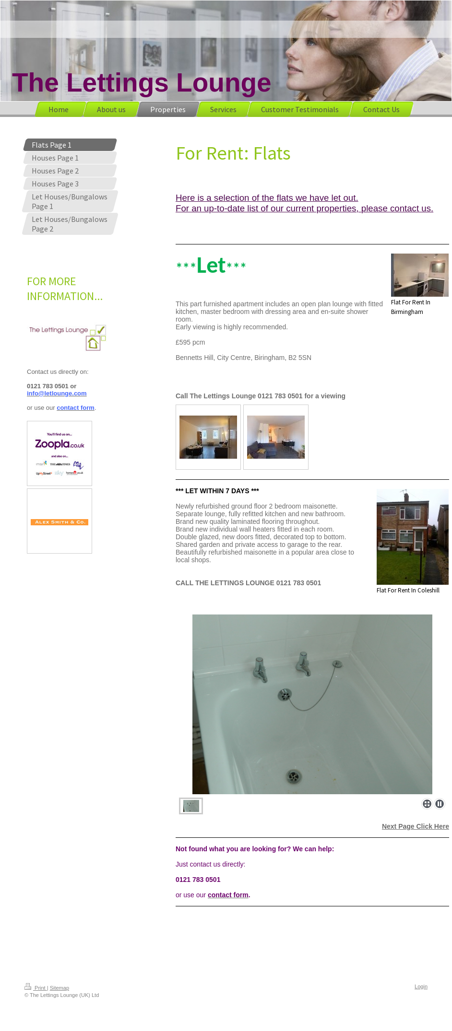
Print (35, 988)
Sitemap (59, 988)
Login (421, 986)
